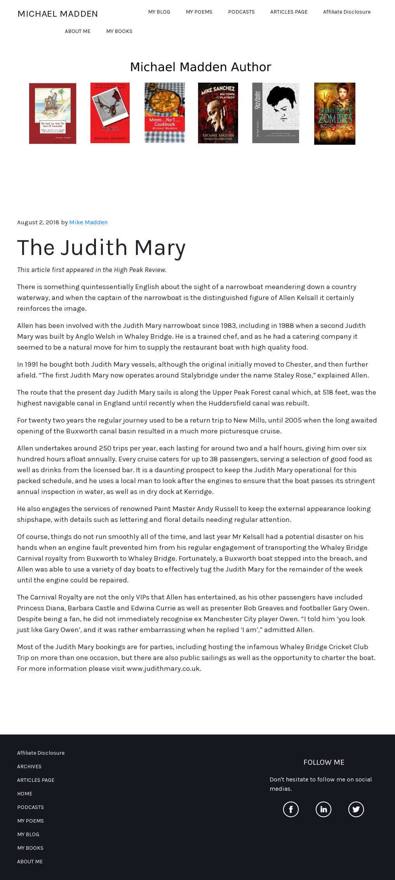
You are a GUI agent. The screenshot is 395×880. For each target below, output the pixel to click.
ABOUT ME (77, 31)
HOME (24, 793)
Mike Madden (88, 222)
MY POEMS (199, 12)
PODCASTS (241, 12)
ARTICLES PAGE (289, 12)
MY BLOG (159, 12)
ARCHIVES (29, 766)
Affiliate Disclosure (347, 12)
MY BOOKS (119, 31)
